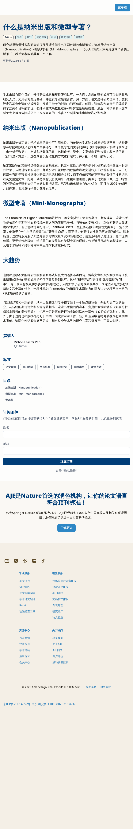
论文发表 (11, 438)
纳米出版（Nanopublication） (24, 459)
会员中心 (24, 783)
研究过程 (65, 37)
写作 (19, 37)
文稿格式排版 (60, 719)
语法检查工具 (27, 732)
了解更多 (66, 600)
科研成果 (28, 438)
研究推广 (57, 732)
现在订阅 (66, 533)
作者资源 (24, 758)
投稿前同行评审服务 (64, 701)
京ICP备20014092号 (17, 825)
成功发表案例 (60, 783)
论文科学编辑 (27, 713)
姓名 (6, 499)
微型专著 (96, 438)
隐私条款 (91, 808)
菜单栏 (122, 7)
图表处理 (57, 726)
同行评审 (41, 37)
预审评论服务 (60, 707)
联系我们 (57, 758)
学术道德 (24, 770)
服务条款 (105, 808)
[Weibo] (25, 681)
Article (8, 37)
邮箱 (6, 516)
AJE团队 (57, 770)
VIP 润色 (24, 707)
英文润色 (24, 701)
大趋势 (9, 471)
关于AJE (57, 764)
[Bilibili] (7, 681)
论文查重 (57, 738)
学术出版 (79, 438)
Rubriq (23, 726)
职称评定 (62, 438)
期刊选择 (57, 713)
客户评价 (57, 777)
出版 (53, 37)
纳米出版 (45, 438)
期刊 (29, 37)
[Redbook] (34, 681)
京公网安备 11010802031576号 (53, 825)
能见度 (79, 37)
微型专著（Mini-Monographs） (25, 465)
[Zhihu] (16, 681)
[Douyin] (43, 681)
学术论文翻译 (27, 719)
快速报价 (24, 764)
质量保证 (24, 777)
